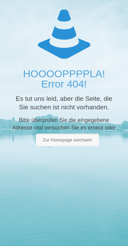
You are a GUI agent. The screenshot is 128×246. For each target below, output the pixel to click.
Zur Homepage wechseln (67, 139)
